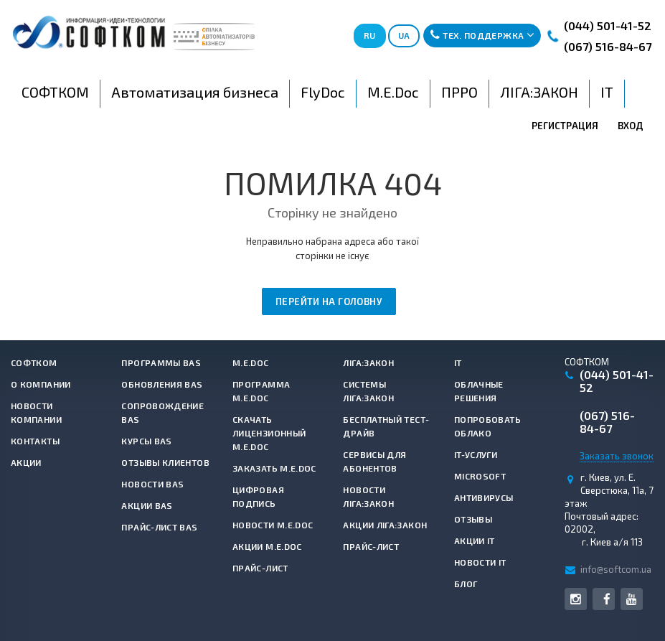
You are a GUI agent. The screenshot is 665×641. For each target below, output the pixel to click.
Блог (465, 584)
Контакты (35, 441)
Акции (26, 462)
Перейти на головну (328, 301)
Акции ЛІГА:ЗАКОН (385, 525)
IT (458, 362)
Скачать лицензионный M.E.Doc (269, 432)
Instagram (575, 599)
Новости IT (480, 562)
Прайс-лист (260, 568)
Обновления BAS (161, 384)
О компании (41, 384)
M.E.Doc (250, 362)
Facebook (606, 599)
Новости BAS (152, 484)
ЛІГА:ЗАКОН (368, 362)
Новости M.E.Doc (272, 525)
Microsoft (480, 476)
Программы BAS (161, 362)
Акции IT (474, 540)
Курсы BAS (146, 441)
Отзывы (473, 519)
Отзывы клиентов (165, 462)
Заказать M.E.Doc (274, 468)
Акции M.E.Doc (267, 546)
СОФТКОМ (34, 362)
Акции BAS (146, 505)
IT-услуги (475, 454)
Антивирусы (484, 497)
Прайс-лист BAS (159, 527)
